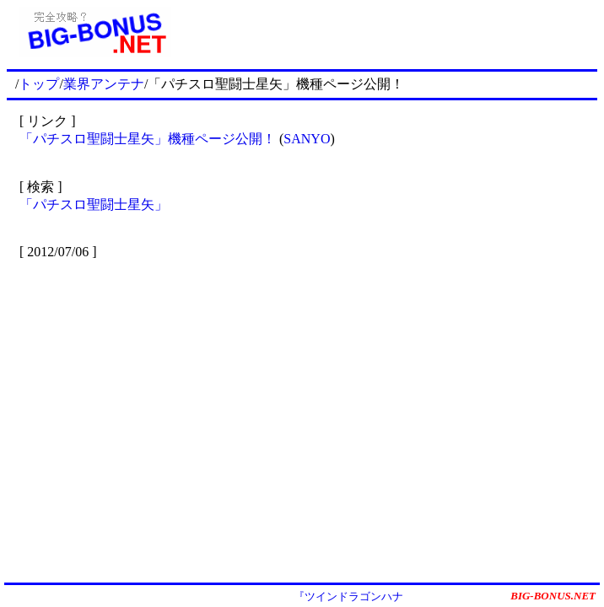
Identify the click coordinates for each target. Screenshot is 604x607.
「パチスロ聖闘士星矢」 (93, 204)
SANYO (306, 139)
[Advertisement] (390, 32)
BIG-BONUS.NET (553, 595)
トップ (39, 84)
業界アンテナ (103, 84)
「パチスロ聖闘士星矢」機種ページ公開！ (147, 139)
